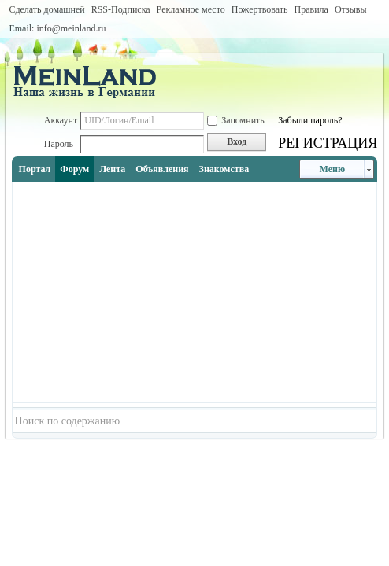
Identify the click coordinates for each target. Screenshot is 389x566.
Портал (35, 169)
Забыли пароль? (310, 120)
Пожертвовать (260, 9)
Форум (74, 169)
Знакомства (224, 169)
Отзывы (351, 9)
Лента (112, 169)
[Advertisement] (195, 292)
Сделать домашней (46, 9)
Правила (311, 9)
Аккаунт (61, 120)
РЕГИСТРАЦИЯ (327, 143)
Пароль (58, 143)
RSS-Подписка (120, 9)
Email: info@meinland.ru (57, 28)
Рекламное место (191, 9)
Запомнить (236, 120)
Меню (333, 169)
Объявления (161, 169)
